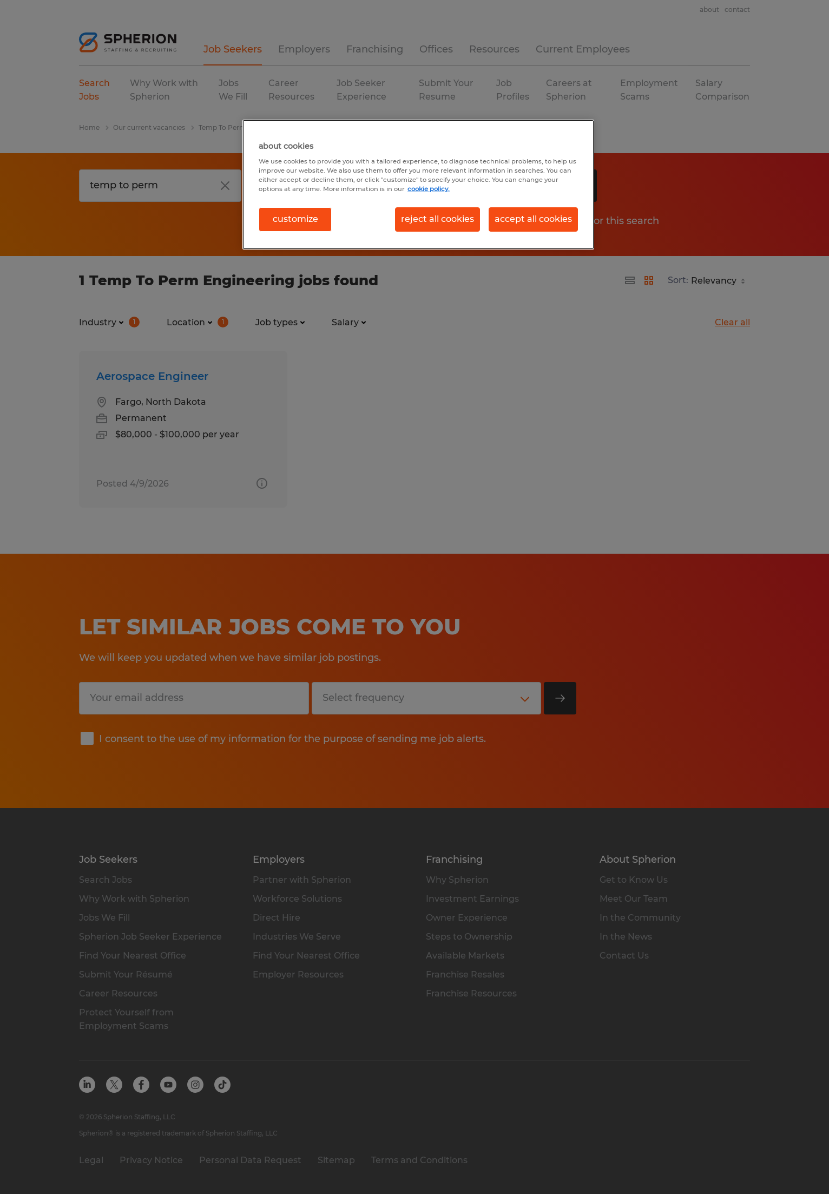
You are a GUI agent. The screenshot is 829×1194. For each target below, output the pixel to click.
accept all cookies (533, 219)
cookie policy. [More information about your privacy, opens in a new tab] (428, 189)
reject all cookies (437, 219)
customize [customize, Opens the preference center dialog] (295, 219)
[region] (418, 185)
